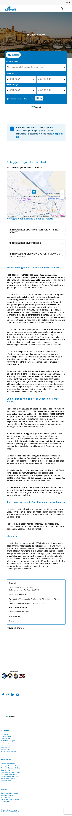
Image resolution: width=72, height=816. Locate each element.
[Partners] (13, 680)
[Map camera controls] (62, 212)
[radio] (13, 55)
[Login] (62, 8)
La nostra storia (6, 736)
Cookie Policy (6, 770)
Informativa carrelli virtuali (10, 776)
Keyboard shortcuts (29, 216)
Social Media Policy (8, 779)
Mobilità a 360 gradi (8, 741)
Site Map (21, 812)
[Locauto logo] (11, 8)
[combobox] (36, 67)
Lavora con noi (6, 745)
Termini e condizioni (8, 764)
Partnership (5, 743)
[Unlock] (64, 67)
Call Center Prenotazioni (9, 793)
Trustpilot (13, 621)
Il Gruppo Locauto (9, 730)
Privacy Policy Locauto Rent (10, 766)
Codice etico (5, 749)
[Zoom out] (62, 197)
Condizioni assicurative (9, 774)
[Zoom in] (62, 192)
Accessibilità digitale (8, 751)
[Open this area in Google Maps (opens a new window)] (11, 216)
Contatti (4, 789)
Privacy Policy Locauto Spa (10, 768)
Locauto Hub (5, 801)
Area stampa (5, 797)
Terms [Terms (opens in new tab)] (52, 216)
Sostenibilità (5, 747)
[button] (34, 192)
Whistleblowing (6, 781)
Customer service (7, 795)
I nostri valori (5, 739)
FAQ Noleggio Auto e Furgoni (11, 799)
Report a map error (60, 216)
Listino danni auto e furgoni (10, 772)
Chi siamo (4, 734)
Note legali (6, 760)
